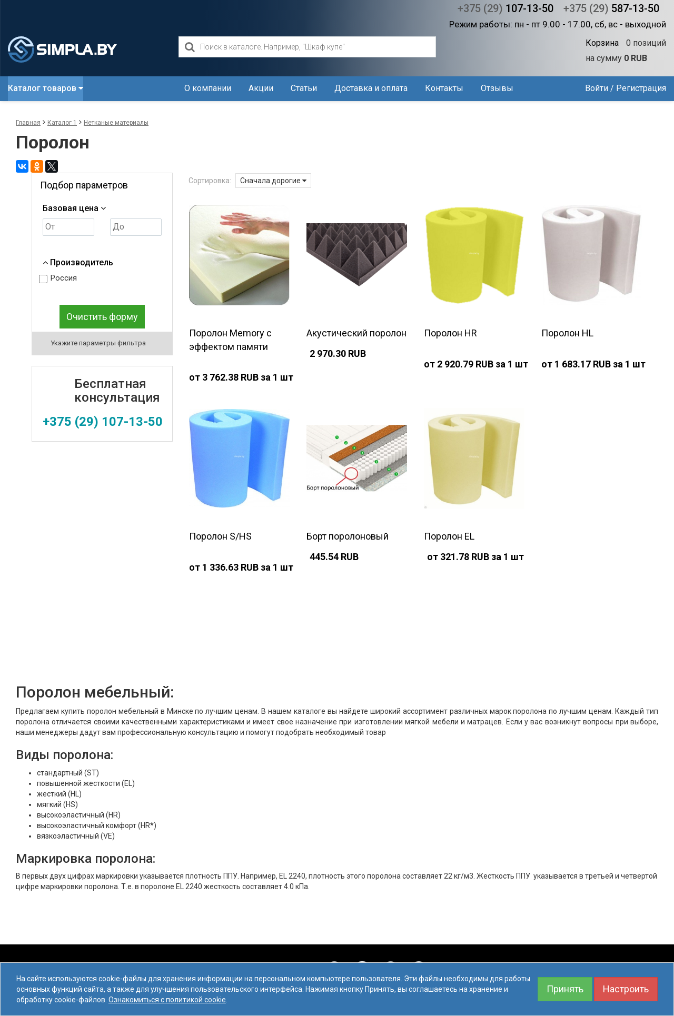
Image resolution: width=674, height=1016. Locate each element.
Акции (261, 88)
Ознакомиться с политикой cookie (167, 999)
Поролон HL (567, 332)
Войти (596, 88)
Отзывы (497, 88)
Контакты (444, 88)
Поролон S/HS (220, 536)
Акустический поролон (356, 332)
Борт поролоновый (347, 536)
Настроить (626, 988)
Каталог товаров (45, 88)
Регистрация (641, 88)
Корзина (602, 43)
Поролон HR (450, 332)
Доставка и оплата (371, 88)
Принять (565, 988)
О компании (207, 88)
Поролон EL (449, 536)
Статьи (304, 88)
